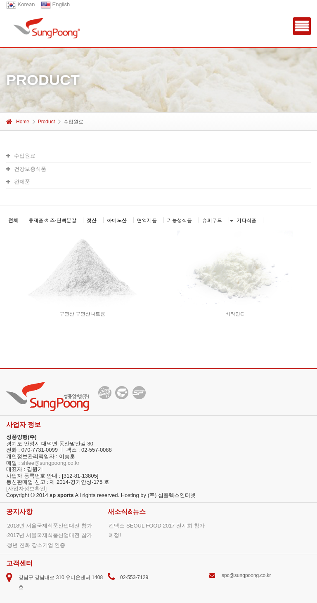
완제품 (18, 182)
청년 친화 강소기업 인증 (36, 545)
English (55, 4)
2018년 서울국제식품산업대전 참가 (49, 526)
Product (46, 122)
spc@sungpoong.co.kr (246, 575)
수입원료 (20, 156)
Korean (20, 4)
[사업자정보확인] (26, 488)
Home (17, 122)
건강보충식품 (26, 169)
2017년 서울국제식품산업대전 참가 (49, 535)
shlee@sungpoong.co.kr (50, 463)
